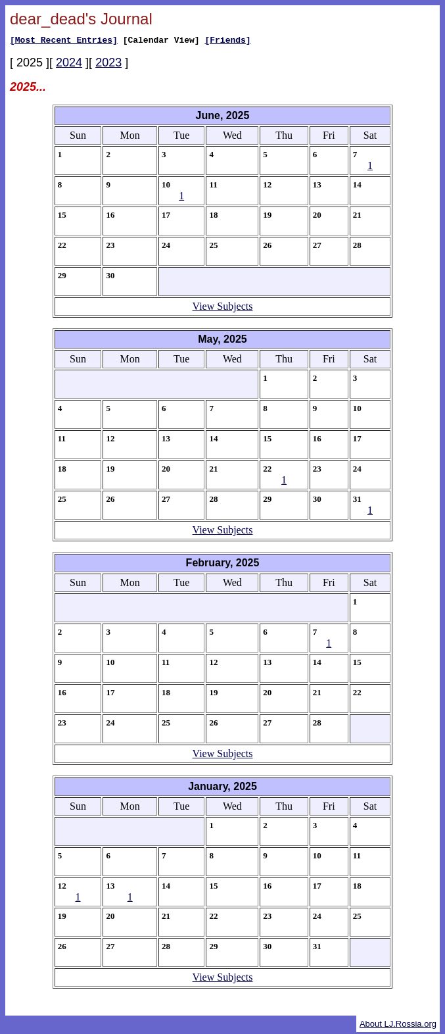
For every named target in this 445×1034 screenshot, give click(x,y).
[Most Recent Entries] (64, 41)
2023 (108, 64)
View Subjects (223, 308)
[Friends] (227, 41)
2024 (69, 64)
